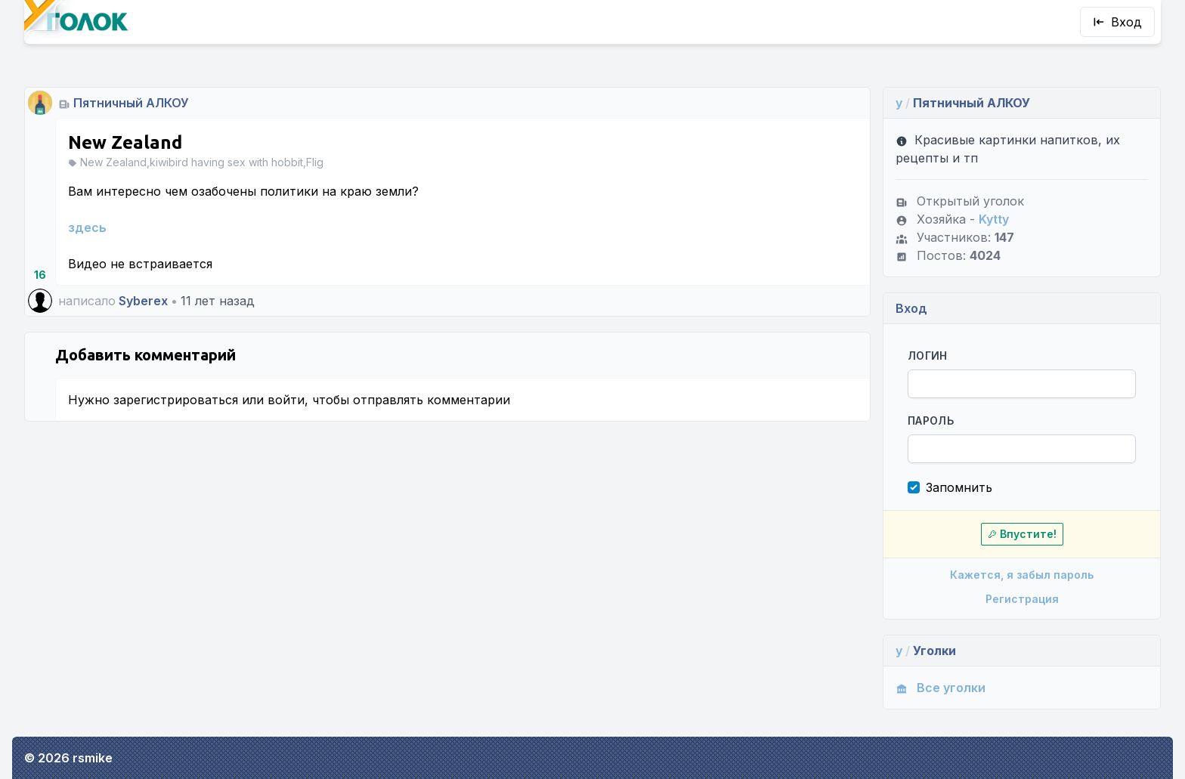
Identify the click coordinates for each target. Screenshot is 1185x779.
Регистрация (1022, 598)
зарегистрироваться (175, 399)
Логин (928, 355)
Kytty (994, 219)
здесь (87, 227)
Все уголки (940, 687)
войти (286, 399)
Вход (1117, 21)
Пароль (931, 420)
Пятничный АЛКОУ (131, 102)
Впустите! (1022, 533)
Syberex (143, 300)
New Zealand (125, 142)
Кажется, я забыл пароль (1022, 574)
